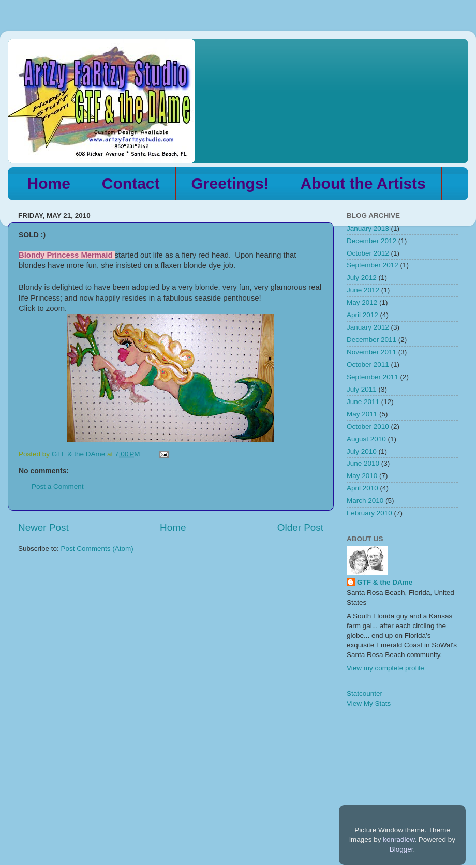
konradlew (398, 839)
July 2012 (362, 277)
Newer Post (43, 527)
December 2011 (371, 340)
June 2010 (363, 463)
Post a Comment (58, 486)
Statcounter (364, 693)
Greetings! (230, 183)
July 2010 (362, 451)
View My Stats (369, 703)
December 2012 (371, 241)
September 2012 (372, 265)
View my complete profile (385, 668)
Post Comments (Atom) (97, 549)
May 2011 (362, 414)
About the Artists (363, 183)
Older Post (300, 527)
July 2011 (362, 389)
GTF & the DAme (384, 582)
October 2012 (368, 253)
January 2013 (368, 228)
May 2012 (362, 302)
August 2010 (366, 439)
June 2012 (363, 290)
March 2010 (365, 500)
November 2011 (371, 352)
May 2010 (362, 476)
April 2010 (362, 488)
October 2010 (368, 426)
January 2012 (368, 327)
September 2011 (372, 377)
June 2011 (363, 402)
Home (48, 183)
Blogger (401, 849)
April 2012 (362, 315)
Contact (131, 183)
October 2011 (368, 364)
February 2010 (369, 513)
